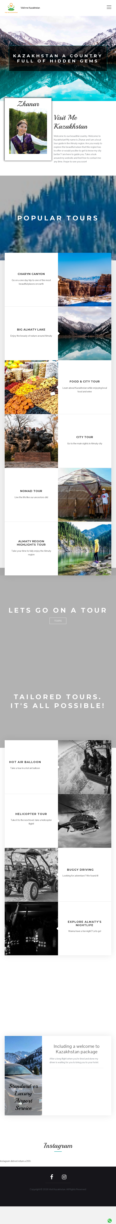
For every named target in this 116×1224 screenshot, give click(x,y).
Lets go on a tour (58, 614)
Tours (58, 629)
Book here (30, 1042)
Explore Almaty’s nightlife (85, 941)
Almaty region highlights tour (31, 543)
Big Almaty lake (31, 329)
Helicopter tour (31, 831)
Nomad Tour (31, 491)
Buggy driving (80, 887)
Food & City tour (85, 381)
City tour (84, 437)
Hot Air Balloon (25, 779)
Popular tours (58, 217)
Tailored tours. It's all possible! (58, 714)
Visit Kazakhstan (57, 1207)
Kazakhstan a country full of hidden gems (58, 58)
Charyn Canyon (31, 274)
